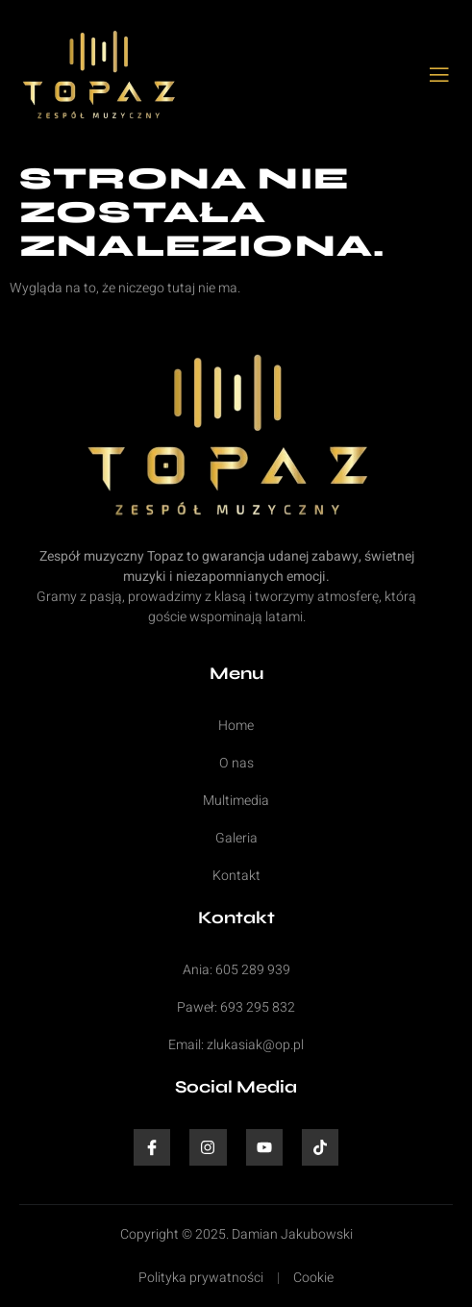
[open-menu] (440, 76)
